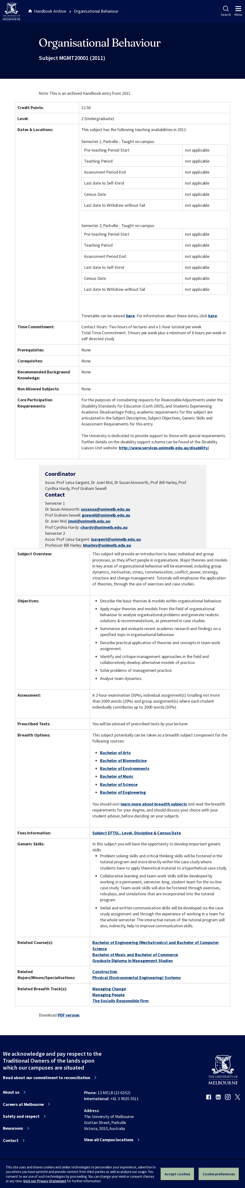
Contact (10, 1140)
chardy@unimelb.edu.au (103, 527)
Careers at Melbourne (23, 1104)
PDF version (69, 1015)
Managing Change (109, 989)
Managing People (108, 994)
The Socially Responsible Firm (120, 1000)
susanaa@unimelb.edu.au (105, 509)
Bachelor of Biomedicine (123, 760)
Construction (104, 971)
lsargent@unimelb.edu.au (116, 539)
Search (226, 11)
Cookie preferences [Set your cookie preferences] (219, 1174)
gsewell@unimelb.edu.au (106, 515)
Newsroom (13, 1128)
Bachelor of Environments (124, 768)
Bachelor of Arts (115, 752)
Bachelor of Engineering (123, 792)
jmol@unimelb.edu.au (89, 521)
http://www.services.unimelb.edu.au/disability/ (164, 448)
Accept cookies (177, 1174)
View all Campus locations (109, 1139)
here (130, 315)
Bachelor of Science (118, 784)
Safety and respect (21, 1116)
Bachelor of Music (117, 776)
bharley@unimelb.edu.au (107, 545)
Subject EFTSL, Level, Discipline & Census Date (136, 833)
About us (11, 1092)
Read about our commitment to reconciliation (46, 1077)
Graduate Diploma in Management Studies (132, 960)
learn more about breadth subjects (154, 804)
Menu (238, 11)
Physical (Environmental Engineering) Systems (136, 977)
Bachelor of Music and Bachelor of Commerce (135, 954)
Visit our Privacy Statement (44, 1181)
